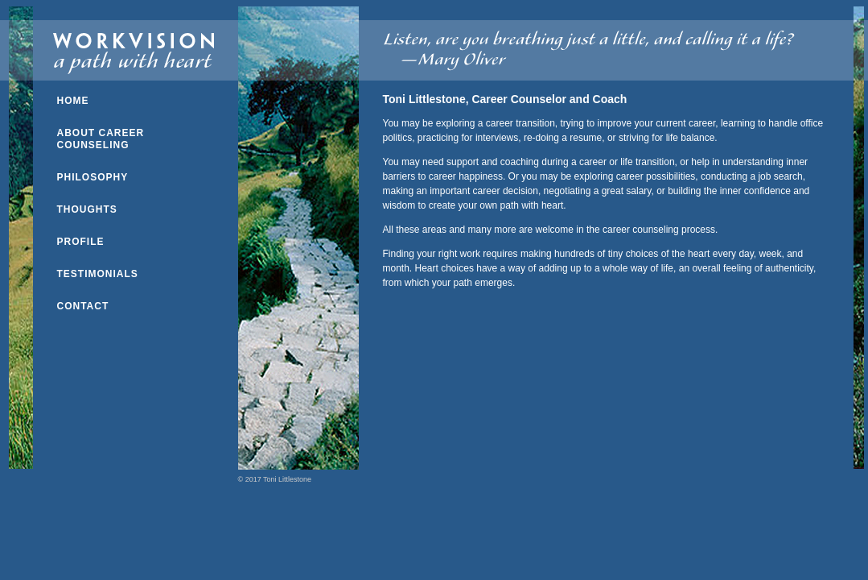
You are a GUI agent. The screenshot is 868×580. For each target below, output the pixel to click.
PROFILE (81, 241)
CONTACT (83, 306)
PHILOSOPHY (93, 177)
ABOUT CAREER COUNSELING (101, 139)
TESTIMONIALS (97, 274)
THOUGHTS (87, 209)
